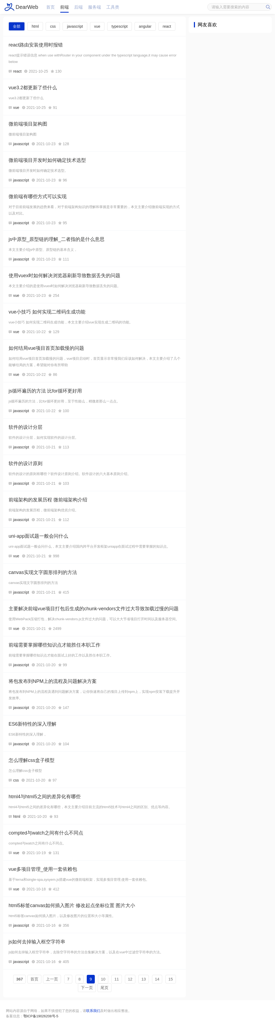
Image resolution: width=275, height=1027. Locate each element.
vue (97, 26)
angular (145, 26)
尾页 (104, 987)
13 (143, 979)
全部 (16, 26)
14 (157, 979)
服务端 (94, 7)
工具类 (112, 7)
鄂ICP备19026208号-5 (40, 1016)
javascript (75, 26)
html (35, 26)
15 (170, 979)
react (167, 26)
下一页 (87, 987)
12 (130, 979)
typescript (119, 26)
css (53, 26)
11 (116, 979)
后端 (78, 7)
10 (103, 979)
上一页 (52, 979)
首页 (50, 7)
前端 (64, 7)
